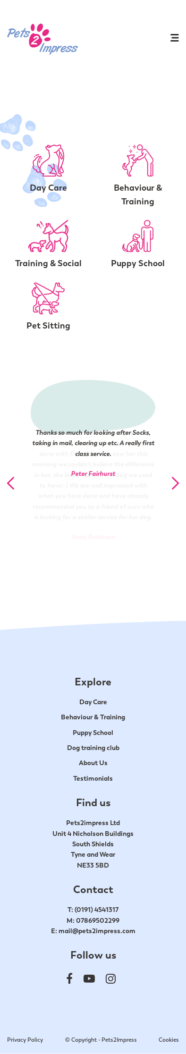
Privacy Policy (25, 1040)
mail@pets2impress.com (97, 931)
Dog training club (93, 747)
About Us (93, 763)
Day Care (93, 702)
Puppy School (93, 732)
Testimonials (93, 778)
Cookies (169, 1040)
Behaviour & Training (93, 717)
